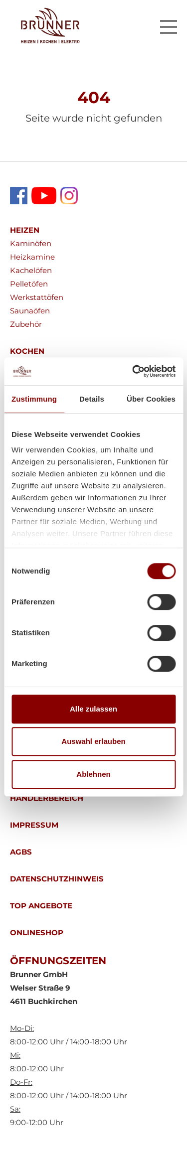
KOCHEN (27, 351)
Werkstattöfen (36, 297)
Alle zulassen (93, 709)
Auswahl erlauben (93, 741)
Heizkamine (32, 257)
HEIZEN (24, 230)
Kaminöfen (30, 243)
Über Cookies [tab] (151, 399)
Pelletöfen (29, 283)
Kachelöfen (31, 270)
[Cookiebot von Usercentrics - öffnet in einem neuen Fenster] (133, 371)
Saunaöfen (30, 310)
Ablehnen (93, 774)
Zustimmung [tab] (34, 399)
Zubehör (26, 324)
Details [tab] (91, 399)
